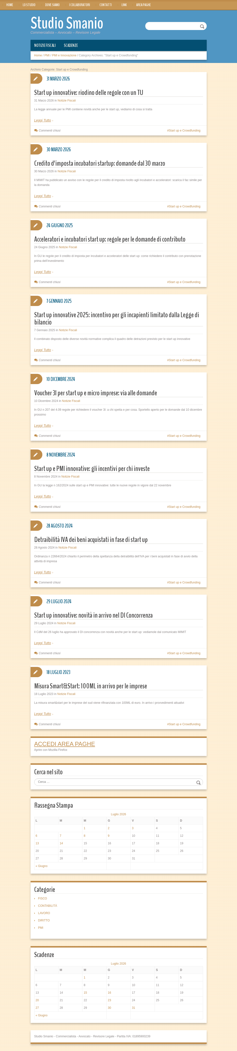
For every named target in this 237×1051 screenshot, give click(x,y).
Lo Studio (29, 5)
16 (109, 992)
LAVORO (44, 913)
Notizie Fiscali (45, 45)
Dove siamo (52, 5)
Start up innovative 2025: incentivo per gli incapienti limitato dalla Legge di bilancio (116, 318)
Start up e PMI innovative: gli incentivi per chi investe (92, 468)
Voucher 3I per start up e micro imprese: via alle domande (95, 393)
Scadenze (71, 45)
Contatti (106, 5)
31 (133, 1007)
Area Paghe (143, 5)
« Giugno (42, 865)
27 (37, 1007)
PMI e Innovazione (64, 55)
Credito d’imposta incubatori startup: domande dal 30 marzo (99, 163)
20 (37, 1000)
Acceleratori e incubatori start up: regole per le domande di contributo (109, 239)
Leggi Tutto (42, 120)
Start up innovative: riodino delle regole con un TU (88, 92)
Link (124, 5)
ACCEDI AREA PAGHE (64, 743)
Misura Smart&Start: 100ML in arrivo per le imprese (90, 686)
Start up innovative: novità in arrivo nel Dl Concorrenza (93, 615)
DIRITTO (44, 920)
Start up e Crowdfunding (184, 130)
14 (61, 843)
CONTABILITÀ (47, 905)
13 (37, 843)
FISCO (42, 898)
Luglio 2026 (118, 814)
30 (109, 1007)
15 (85, 992)
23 (109, 1000)
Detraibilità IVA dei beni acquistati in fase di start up (91, 539)
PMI (47, 55)
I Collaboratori (79, 5)
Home (9, 5)
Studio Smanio (72, 22)
